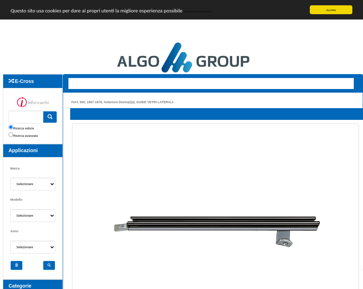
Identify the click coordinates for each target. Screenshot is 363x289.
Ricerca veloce (23, 128)
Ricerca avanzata (25, 136)
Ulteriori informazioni (220, 12)
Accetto (331, 10)
